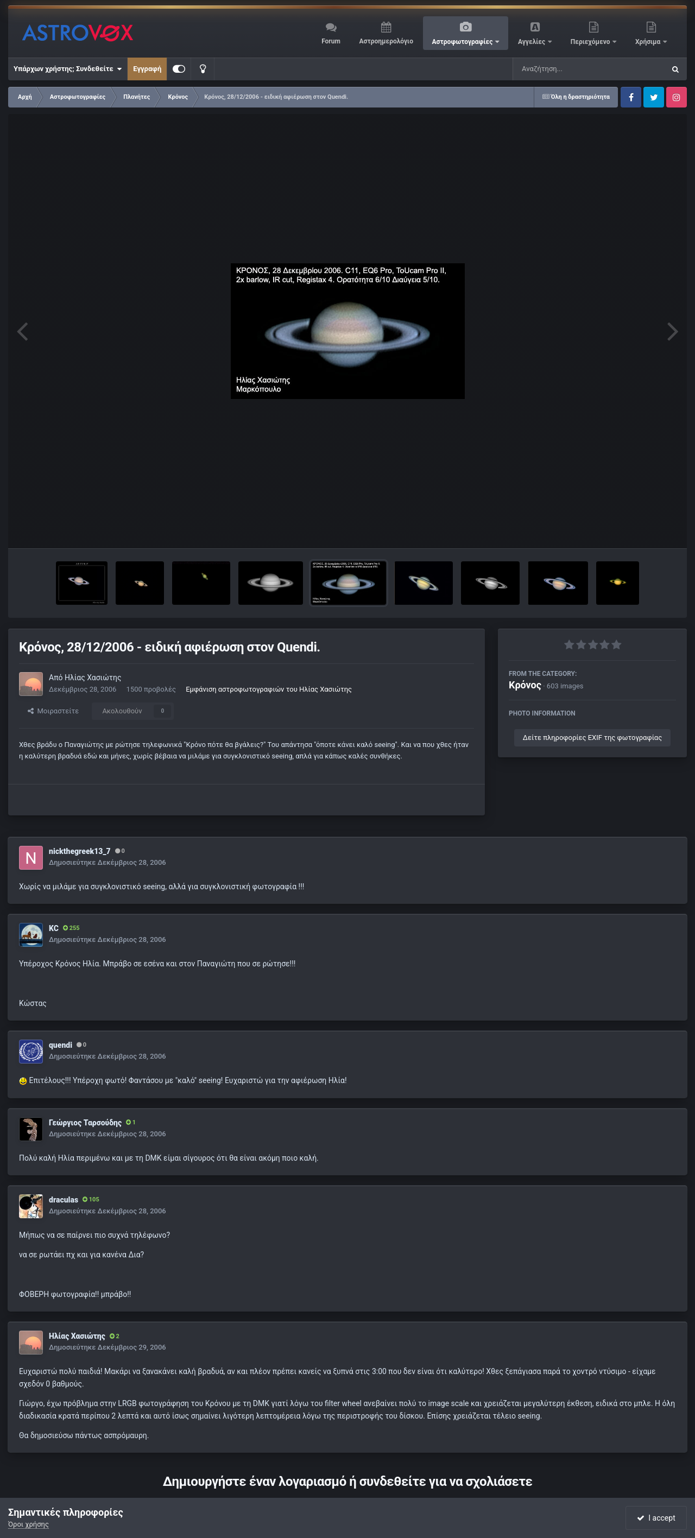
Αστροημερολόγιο (386, 41)
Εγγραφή (147, 69)
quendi (60, 1045)
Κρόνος (525, 685)
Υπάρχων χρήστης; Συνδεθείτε (68, 69)
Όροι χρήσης (28, 1524)
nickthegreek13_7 (80, 851)
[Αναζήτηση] (567, 69)
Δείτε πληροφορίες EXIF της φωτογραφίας (592, 737)
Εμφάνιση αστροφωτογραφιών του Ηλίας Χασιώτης (269, 689)
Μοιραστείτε (53, 711)
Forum (330, 41)
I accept (656, 1518)
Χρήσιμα (648, 42)
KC (54, 928)
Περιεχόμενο (591, 42)
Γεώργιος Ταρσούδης (85, 1122)
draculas (63, 1199)
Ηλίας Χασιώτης (93, 677)
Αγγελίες (532, 42)
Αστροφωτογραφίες (463, 42)
